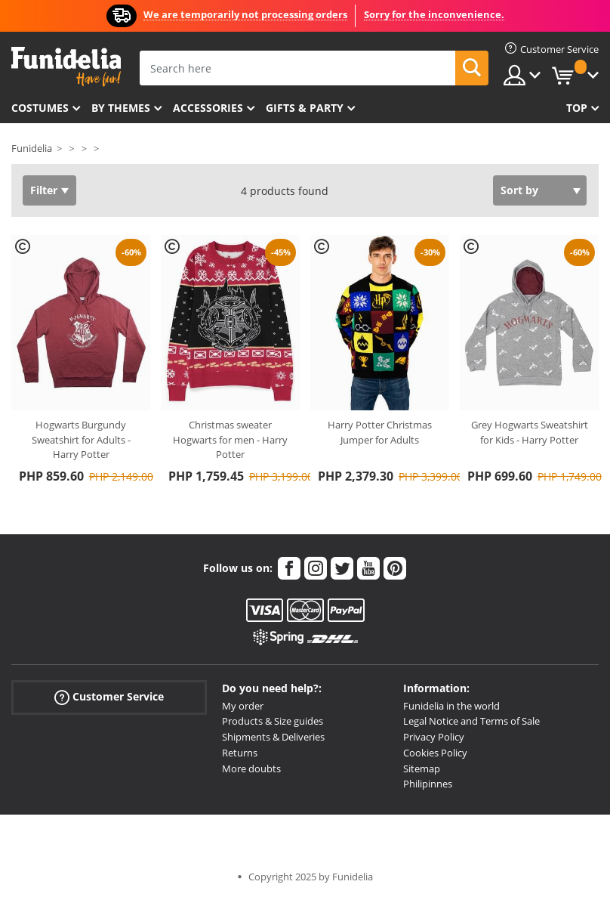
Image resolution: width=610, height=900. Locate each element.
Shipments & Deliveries (273, 737)
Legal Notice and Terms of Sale (471, 721)
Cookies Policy (435, 752)
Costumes (40, 108)
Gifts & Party (305, 108)
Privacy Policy (433, 737)
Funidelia (31, 148)
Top (576, 108)
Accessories (208, 108)
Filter (43, 190)
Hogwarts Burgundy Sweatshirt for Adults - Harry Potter (81, 439)
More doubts (251, 768)
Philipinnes (427, 783)
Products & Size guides (272, 721)
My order (242, 706)
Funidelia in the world (451, 706)
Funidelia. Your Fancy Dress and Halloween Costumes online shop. (66, 67)
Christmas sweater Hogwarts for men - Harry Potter (230, 439)
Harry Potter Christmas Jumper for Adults (380, 432)
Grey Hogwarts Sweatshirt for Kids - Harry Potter (529, 432)
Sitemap (421, 768)
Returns (239, 752)
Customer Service (109, 696)
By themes (120, 108)
